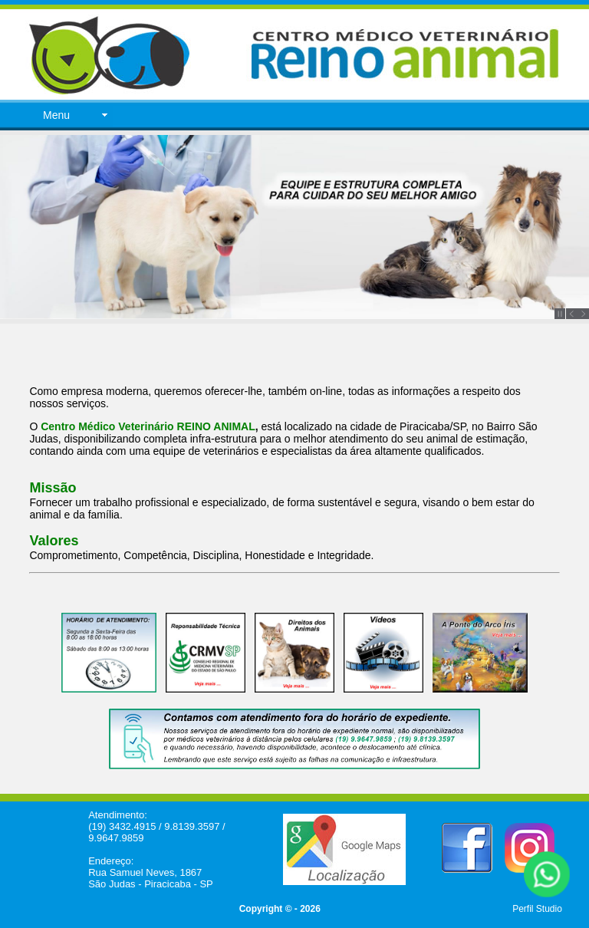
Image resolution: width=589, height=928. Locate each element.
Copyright (261, 908)
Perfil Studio (537, 908)
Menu (56, 115)
